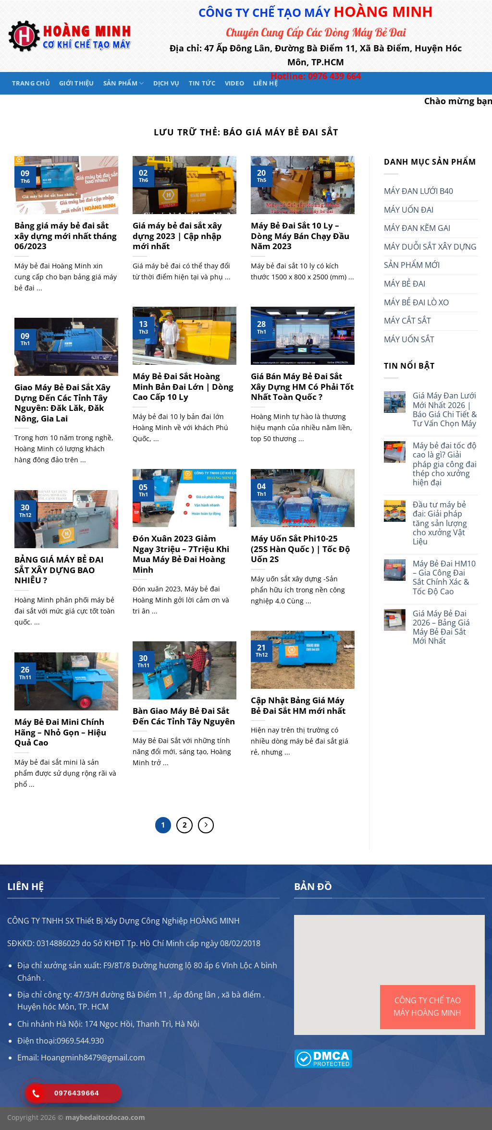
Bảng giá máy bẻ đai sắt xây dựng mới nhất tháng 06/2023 (65, 236)
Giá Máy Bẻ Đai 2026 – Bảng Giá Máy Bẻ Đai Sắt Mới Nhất (441, 627)
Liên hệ (265, 83)
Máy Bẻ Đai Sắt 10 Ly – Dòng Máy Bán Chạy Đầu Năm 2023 (300, 236)
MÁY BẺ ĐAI (404, 283)
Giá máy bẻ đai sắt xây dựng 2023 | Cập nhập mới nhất (177, 236)
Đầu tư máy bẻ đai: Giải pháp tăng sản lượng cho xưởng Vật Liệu (440, 523)
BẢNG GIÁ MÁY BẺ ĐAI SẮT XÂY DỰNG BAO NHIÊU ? (59, 570)
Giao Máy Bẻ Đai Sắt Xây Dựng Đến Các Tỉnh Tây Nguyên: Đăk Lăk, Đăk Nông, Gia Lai (62, 402)
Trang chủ (31, 83)
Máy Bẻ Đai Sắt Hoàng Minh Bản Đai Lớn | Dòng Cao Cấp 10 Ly (183, 386)
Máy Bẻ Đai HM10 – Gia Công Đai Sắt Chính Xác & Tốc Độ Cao (444, 577)
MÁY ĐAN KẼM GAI (417, 228)
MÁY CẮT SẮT (407, 320)
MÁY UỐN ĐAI (408, 209)
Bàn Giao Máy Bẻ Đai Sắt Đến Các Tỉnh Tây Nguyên (184, 716)
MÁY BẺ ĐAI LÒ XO (416, 302)
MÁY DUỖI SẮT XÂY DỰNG (430, 246)
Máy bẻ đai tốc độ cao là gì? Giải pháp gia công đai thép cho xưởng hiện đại (445, 464)
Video (234, 83)
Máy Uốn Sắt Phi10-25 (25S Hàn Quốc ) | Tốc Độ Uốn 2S (300, 549)
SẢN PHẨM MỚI (412, 265)
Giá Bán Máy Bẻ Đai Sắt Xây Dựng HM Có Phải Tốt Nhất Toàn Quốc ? (302, 386)
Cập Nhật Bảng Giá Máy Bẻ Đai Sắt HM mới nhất (298, 705)
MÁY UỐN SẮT (409, 339)
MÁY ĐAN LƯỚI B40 (418, 191)
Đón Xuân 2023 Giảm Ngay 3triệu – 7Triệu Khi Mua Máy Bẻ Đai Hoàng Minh (181, 554)
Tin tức (202, 83)
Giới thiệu (76, 83)
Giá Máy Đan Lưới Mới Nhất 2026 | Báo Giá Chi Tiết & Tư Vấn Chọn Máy (445, 409)
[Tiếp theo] (206, 825)
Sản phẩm (123, 83)
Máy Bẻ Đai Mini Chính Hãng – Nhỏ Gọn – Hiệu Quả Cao (60, 732)
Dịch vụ (166, 83)
